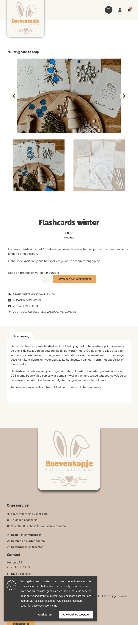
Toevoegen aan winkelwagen (74, 279)
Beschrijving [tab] (21, 336)
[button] (14, 96)
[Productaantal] (47, 279)
